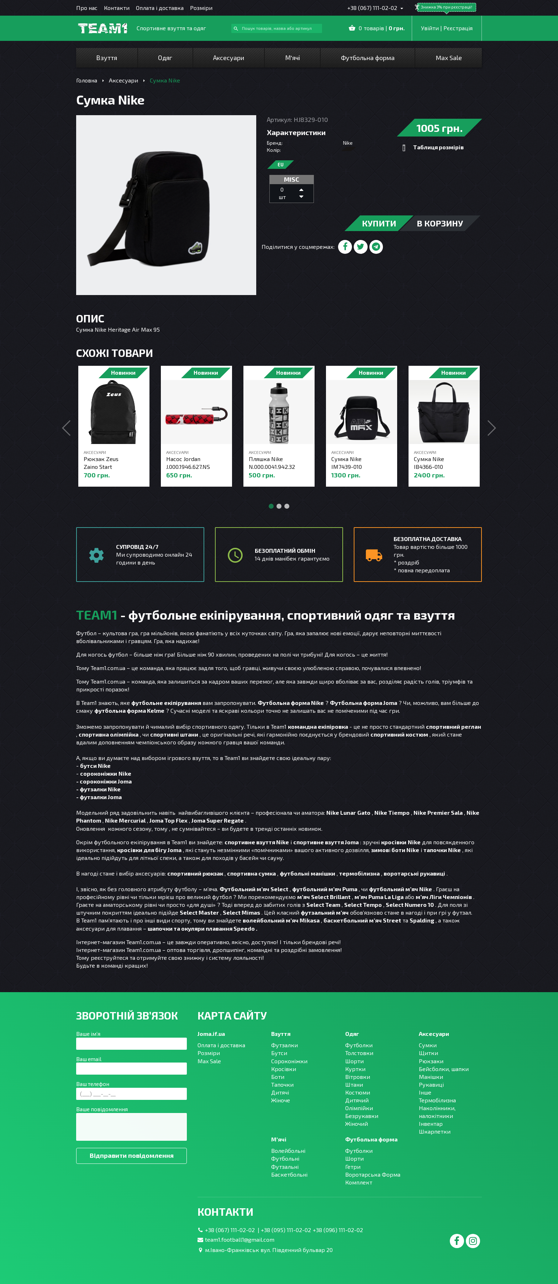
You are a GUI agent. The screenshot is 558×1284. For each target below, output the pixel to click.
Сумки (428, 1045)
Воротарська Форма (372, 1174)
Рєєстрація (458, 28)
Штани (354, 1084)
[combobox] (276, 28)
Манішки (431, 1076)
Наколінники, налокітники (437, 1111)
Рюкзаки (431, 1061)
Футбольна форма (368, 57)
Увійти (430, 28)
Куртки (355, 1068)
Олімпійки (359, 1107)
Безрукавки (361, 1115)
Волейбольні (288, 1150)
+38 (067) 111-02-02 (373, 7)
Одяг (165, 57)
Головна (86, 80)
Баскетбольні (289, 1174)
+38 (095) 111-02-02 (286, 1229)
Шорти (354, 1061)
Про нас (87, 7)
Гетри (352, 1166)
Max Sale (449, 57)
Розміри (201, 7)
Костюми (357, 1092)
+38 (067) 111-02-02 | (233, 1229)
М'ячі (292, 57)
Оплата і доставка (160, 7)
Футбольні (285, 1158)
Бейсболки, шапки (444, 1068)
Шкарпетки (435, 1131)
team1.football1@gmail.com (239, 1239)
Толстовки (359, 1052)
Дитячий (357, 1100)
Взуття (106, 57)
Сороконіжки (289, 1061)
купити (379, 223)
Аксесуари (228, 57)
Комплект (358, 1182)
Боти (277, 1076)
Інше (425, 1092)
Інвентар (431, 1123)
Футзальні (285, 1166)
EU (281, 164)
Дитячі (280, 1092)
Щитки (428, 1052)
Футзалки (284, 1045)
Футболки (359, 1045)
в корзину (440, 223)
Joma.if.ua (211, 1033)
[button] (491, 428)
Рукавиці (431, 1084)
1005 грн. (439, 127)
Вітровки (357, 1076)
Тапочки (282, 1084)
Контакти (117, 7)
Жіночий (356, 1123)
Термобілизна (437, 1100)
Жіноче (280, 1100)
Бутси (279, 1052)
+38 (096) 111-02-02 (338, 1229)
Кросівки (283, 1068)
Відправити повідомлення (132, 1155)
